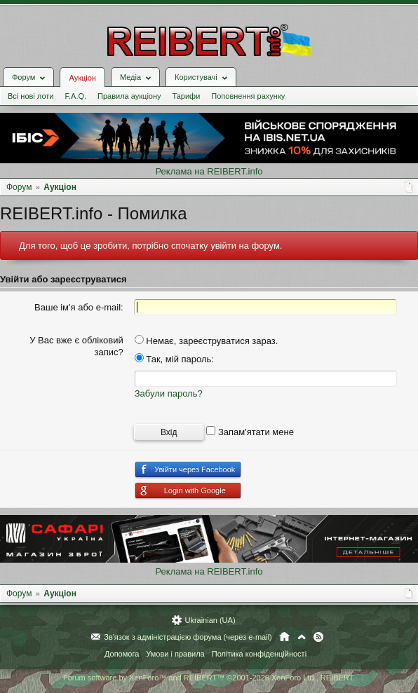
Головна (284, 637)
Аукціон (82, 78)
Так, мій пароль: (174, 359)
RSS (318, 637)
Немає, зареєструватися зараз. (206, 341)
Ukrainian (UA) (209, 620)
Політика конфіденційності (259, 654)
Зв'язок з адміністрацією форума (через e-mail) (188, 637)
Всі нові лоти (30, 96)
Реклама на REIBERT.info (208, 171)
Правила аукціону (129, 96)
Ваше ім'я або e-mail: (78, 307)
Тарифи (187, 96)
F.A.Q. (75, 96)
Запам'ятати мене (250, 432)
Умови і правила (175, 654)
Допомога (121, 654)
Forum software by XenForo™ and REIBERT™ (209, 677)
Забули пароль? (169, 393)
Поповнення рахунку (248, 96)
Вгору (301, 637)
